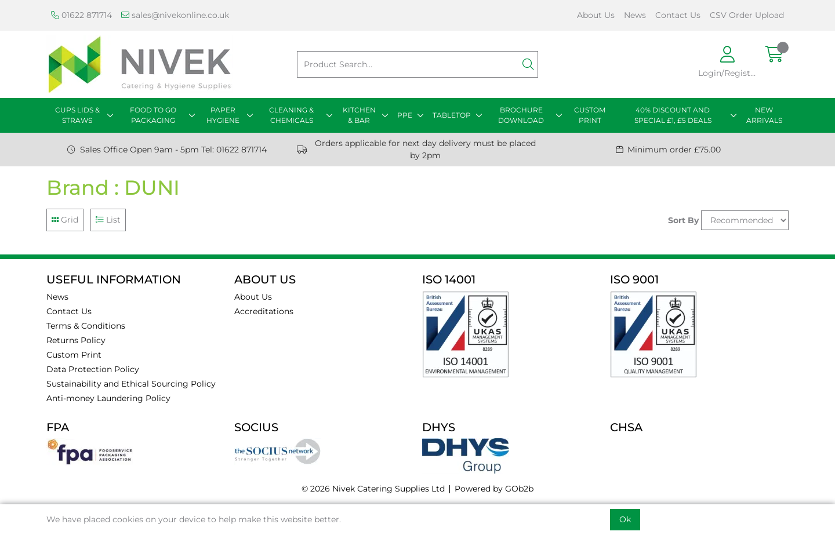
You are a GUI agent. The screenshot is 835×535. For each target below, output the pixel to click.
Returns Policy (76, 340)
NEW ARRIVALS (764, 115)
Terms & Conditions (85, 326)
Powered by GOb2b (494, 488)
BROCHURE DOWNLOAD (521, 115)
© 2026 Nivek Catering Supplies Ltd (373, 488)
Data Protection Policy (92, 369)
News (635, 15)
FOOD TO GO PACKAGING (153, 115)
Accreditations (263, 311)
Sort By (683, 220)
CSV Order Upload (747, 15)
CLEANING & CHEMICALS (291, 115)
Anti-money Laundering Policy (108, 398)
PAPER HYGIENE (222, 115)
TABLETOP (452, 115)
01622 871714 (81, 15)
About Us (596, 15)
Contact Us (677, 15)
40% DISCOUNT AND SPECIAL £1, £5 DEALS (672, 115)
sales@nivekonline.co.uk (175, 15)
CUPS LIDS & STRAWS (77, 115)
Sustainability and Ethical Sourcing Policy (131, 383)
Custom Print (73, 355)
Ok (625, 519)
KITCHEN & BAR (359, 115)
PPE (404, 115)
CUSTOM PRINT (589, 115)
